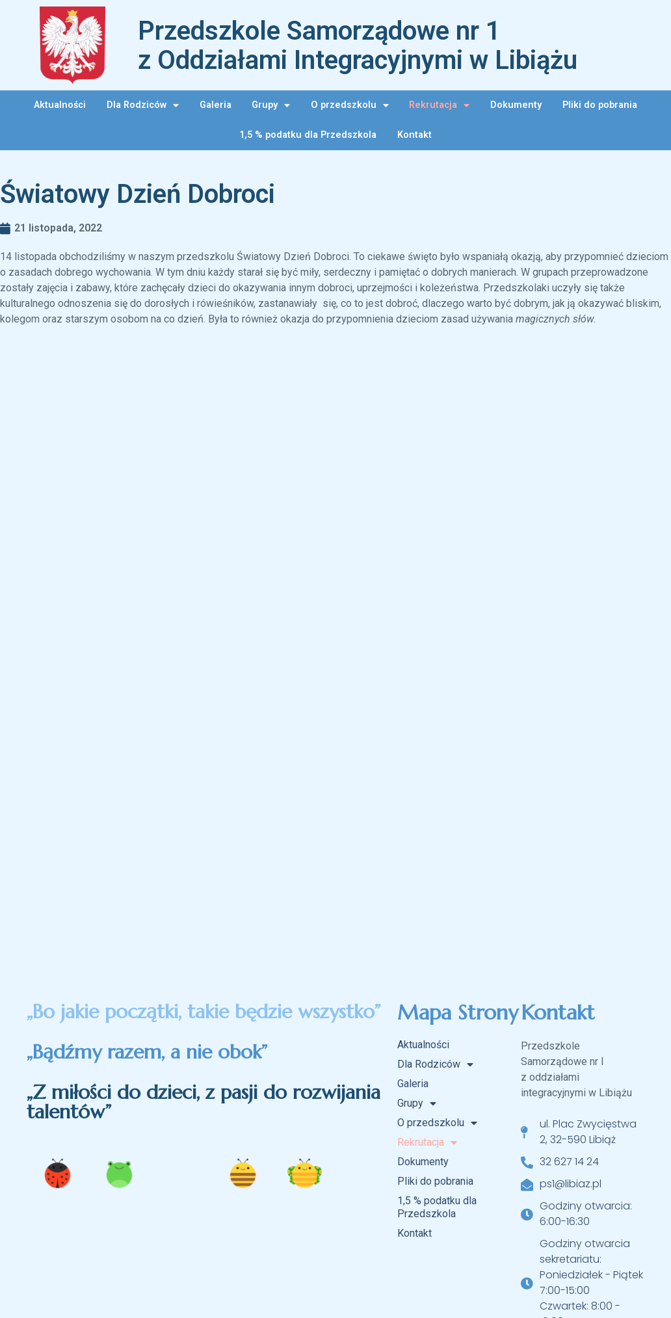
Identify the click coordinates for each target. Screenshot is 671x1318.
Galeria (215, 105)
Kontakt (414, 134)
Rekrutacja (439, 105)
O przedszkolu (350, 105)
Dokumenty (516, 105)
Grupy (271, 105)
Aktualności (60, 105)
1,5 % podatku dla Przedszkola (307, 134)
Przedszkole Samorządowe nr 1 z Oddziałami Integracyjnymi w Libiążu (357, 45)
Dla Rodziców (143, 105)
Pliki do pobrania (599, 105)
